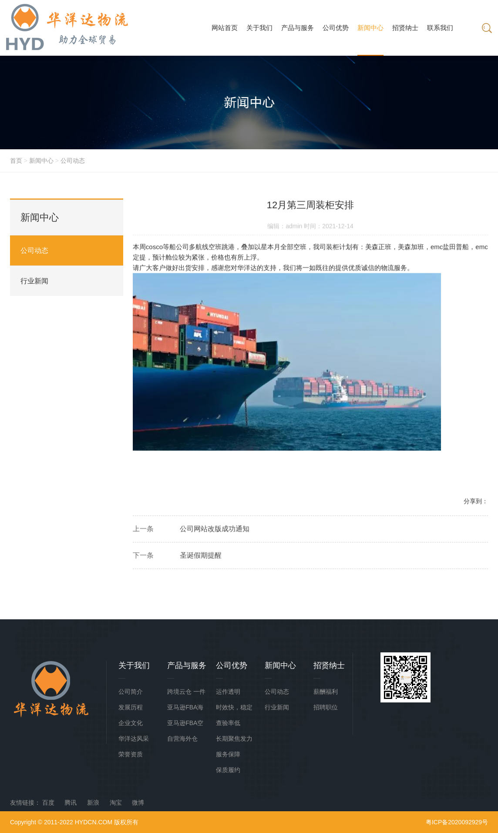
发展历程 (130, 707)
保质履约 (228, 769)
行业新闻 (34, 281)
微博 (138, 802)
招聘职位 (325, 707)
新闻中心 (41, 160)
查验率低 (228, 722)
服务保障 (228, 754)
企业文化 (130, 722)
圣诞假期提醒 (201, 557)
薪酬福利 (325, 691)
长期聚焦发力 (234, 738)
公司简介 (130, 691)
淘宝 (116, 802)
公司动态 (73, 160)
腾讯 (70, 802)
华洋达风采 (133, 738)
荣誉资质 (130, 754)
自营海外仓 (182, 738)
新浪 (93, 802)
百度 (48, 802)
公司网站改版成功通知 (214, 530)
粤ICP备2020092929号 (457, 822)
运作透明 (228, 691)
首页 (16, 160)
